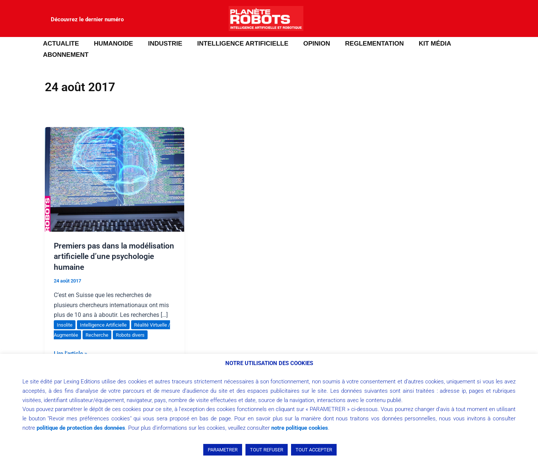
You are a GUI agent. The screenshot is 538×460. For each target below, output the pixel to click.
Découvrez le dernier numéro (87, 19)
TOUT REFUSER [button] (266, 450)
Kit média (421, 43)
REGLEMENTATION (362, 43)
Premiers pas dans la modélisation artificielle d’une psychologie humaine (108, 245)
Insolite (65, 314)
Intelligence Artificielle (106, 314)
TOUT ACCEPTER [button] (314, 450)
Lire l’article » (72, 341)
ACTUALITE (60, 43)
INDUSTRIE (160, 43)
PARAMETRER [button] (223, 450)
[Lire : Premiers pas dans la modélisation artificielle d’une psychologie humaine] (114, 167)
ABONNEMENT (472, 43)
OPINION (307, 43)
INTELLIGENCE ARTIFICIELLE (235, 43)
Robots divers (139, 324)
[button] (17, 43)
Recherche (103, 324)
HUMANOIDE (110, 43)
